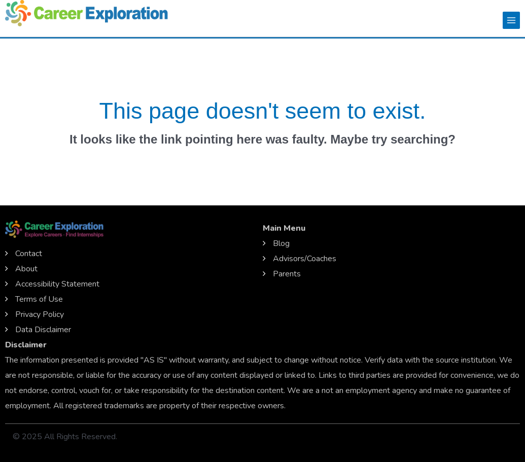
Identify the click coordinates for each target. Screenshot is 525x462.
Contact (28, 253)
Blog (281, 243)
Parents (287, 273)
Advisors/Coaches (304, 258)
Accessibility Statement (57, 284)
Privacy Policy (39, 314)
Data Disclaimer (43, 329)
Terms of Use (39, 299)
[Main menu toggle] (511, 20)
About (26, 268)
